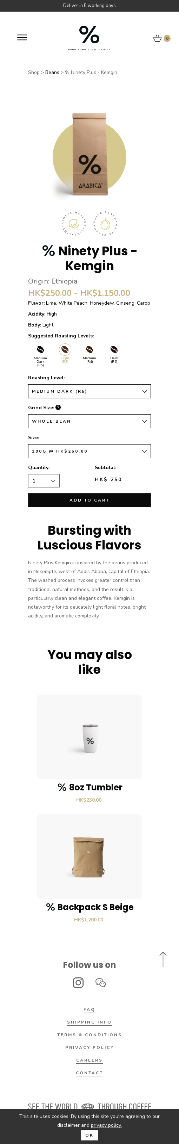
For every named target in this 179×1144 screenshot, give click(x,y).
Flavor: (36, 303)
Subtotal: (105, 467)
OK (89, 1135)
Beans (52, 72)
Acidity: (36, 314)
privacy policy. (106, 1125)
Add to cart (89, 500)
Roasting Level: (46, 377)
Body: (34, 325)
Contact (89, 1073)
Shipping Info (89, 1022)
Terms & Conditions (89, 1035)
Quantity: (38, 467)
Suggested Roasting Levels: (61, 335)
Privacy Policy (89, 1047)
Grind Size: (44, 407)
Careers (89, 1060)
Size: (33, 437)
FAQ (89, 1009)
